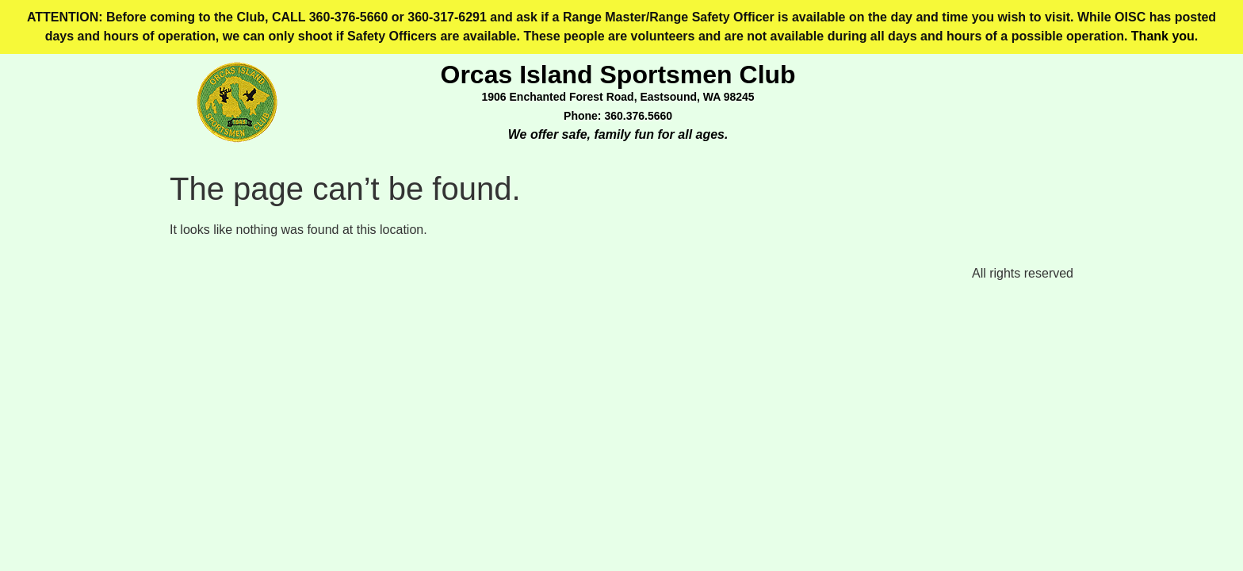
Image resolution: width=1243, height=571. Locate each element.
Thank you (1163, 36)
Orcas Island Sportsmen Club (618, 74)
